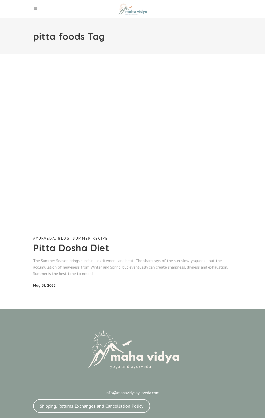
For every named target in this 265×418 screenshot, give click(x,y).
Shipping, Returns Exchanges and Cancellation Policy (91, 406)
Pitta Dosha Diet (71, 248)
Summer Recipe (90, 238)
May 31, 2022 (44, 285)
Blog (64, 238)
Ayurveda (44, 238)
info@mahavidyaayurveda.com (132, 392)
